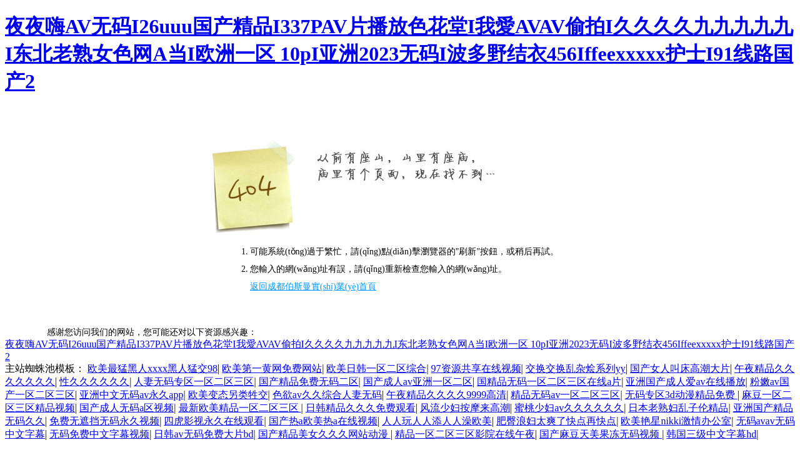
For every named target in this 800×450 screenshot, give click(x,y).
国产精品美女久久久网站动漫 (324, 434)
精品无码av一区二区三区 (565, 394)
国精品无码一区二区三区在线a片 (549, 381)
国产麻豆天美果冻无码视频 (600, 434)
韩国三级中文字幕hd (711, 434)
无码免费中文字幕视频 (99, 434)
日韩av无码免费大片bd (203, 434)
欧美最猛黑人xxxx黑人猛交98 (153, 368)
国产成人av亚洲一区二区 (417, 381)
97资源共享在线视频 (476, 368)
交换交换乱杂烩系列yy (576, 368)
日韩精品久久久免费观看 (361, 407)
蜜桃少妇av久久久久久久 (569, 407)
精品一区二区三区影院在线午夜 (465, 434)
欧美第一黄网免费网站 (272, 368)
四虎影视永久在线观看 (214, 421)
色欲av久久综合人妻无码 (327, 394)
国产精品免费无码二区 (309, 381)
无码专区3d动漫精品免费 (681, 394)
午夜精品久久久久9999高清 (446, 394)
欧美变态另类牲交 (228, 394)
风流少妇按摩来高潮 (465, 407)
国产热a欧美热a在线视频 (323, 421)
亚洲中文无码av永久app (131, 394)
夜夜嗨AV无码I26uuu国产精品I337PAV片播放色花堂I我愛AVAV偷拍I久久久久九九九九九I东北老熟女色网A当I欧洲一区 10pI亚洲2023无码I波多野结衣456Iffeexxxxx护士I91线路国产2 (399, 53)
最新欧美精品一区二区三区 (240, 407)
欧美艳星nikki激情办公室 (676, 421)
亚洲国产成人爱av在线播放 (685, 381)
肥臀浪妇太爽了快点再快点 (556, 421)
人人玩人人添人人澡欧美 (437, 421)
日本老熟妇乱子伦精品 (678, 407)
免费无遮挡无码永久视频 (104, 421)
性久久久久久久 (94, 381)
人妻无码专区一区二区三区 (194, 381)
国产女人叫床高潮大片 (680, 368)
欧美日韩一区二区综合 (376, 368)
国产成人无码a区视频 (126, 407)
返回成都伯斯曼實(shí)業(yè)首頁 (313, 286)
